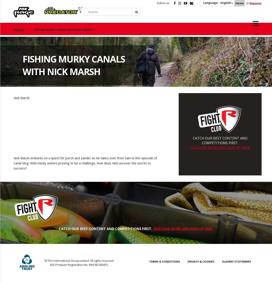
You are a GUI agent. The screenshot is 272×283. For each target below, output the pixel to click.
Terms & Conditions (164, 261)
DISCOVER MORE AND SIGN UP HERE (220, 147)
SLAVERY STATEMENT (236, 261)
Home (239, 3)
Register (255, 3)
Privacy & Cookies (201, 261)
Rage (18, 9)
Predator (51, 9)
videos (19, 30)
